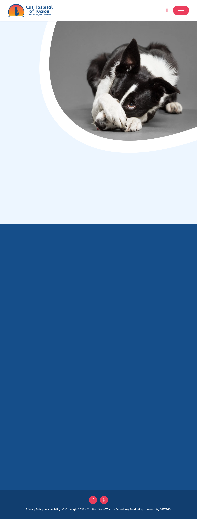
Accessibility (52, 509)
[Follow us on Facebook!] (93, 500)
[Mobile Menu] (181, 10)
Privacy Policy (34, 509)
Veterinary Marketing (129, 509)
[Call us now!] (167, 10)
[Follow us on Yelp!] (104, 500)
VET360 (165, 509)
